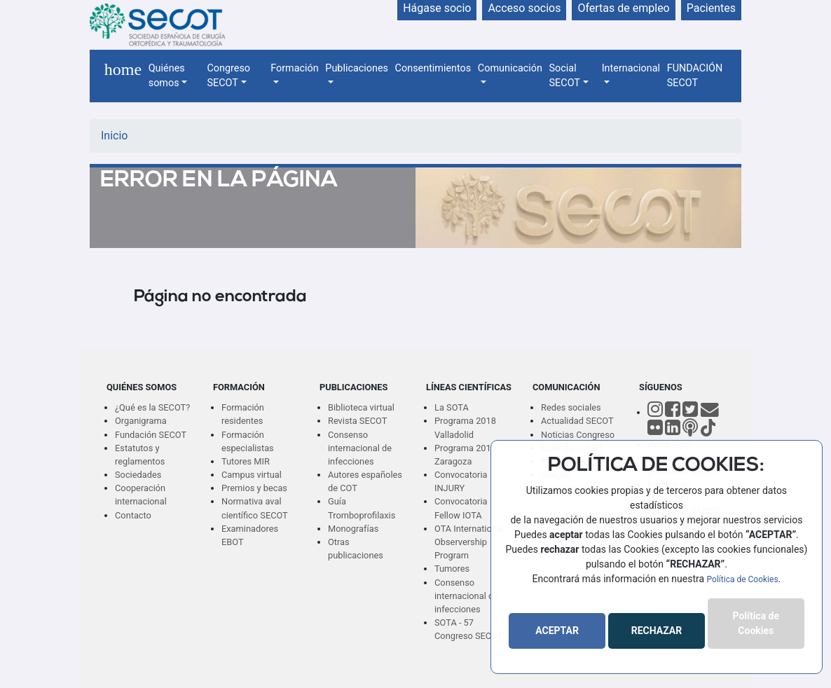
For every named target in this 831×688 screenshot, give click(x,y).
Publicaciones (356, 68)
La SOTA (451, 407)
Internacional (631, 68)
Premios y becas (254, 488)
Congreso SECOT (228, 76)
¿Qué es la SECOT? (152, 407)
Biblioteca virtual (361, 407)
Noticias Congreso (577, 434)
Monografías (353, 528)
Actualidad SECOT (577, 420)
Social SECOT (564, 76)
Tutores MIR (245, 461)
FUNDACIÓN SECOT (695, 76)
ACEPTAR (557, 630)
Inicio (114, 135)
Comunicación (510, 68)
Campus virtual (251, 474)
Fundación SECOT (150, 434)
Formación (294, 68)
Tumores (451, 568)
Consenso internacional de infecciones (360, 448)
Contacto (133, 515)
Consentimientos (433, 68)
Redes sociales (571, 407)
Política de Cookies (742, 579)
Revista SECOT (357, 420)
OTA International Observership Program (469, 541)
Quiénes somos (167, 76)
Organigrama (141, 420)
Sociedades (138, 474)
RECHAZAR (656, 630)
